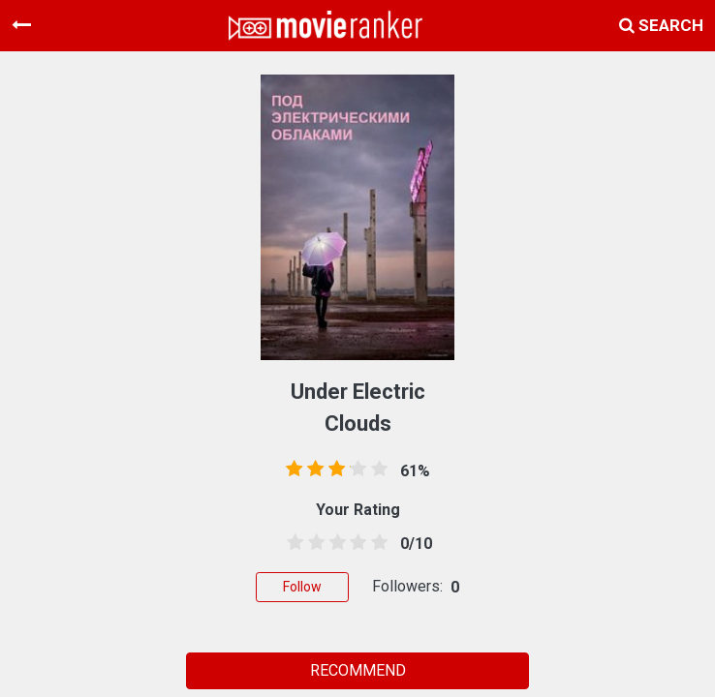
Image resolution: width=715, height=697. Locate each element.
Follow (302, 586)
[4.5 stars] (376, 543)
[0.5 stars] (291, 543)
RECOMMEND (358, 670)
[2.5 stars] (334, 543)
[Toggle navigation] (21, 25)
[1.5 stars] (313, 543)
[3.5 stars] (354, 543)
